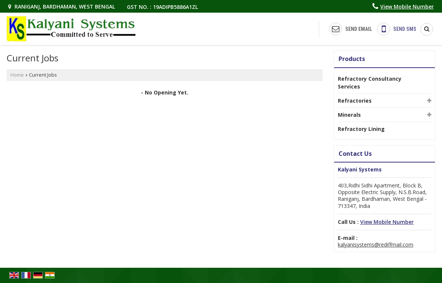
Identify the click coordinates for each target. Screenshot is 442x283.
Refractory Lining (361, 128)
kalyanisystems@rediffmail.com (375, 244)
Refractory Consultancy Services (369, 82)
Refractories (355, 100)
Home (17, 75)
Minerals (349, 114)
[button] (407, 6)
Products (352, 59)
